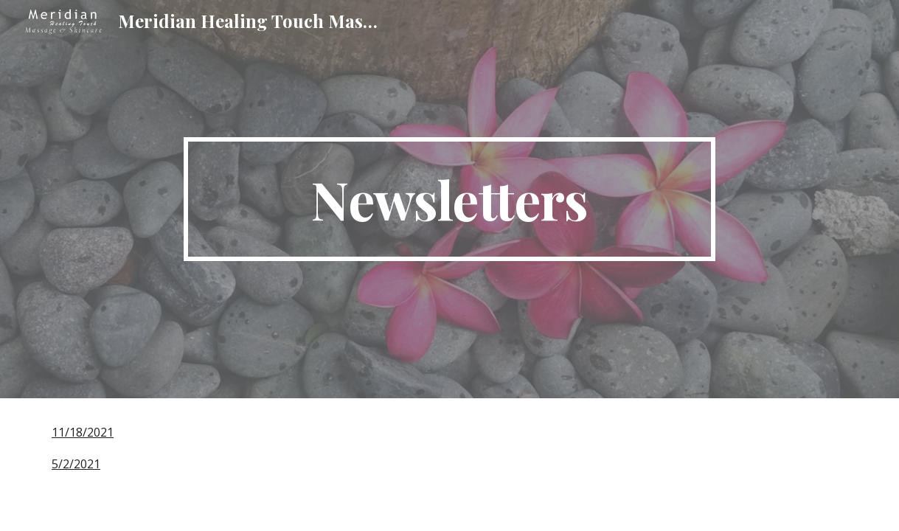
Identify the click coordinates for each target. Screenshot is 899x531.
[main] (449, 199)
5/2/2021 (76, 464)
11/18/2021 (83, 432)
